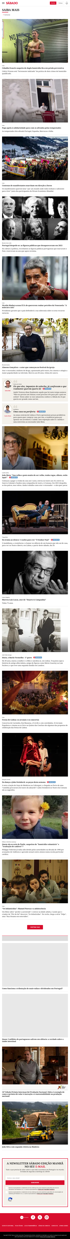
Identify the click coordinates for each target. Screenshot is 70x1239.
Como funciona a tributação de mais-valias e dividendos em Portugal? (32, 988)
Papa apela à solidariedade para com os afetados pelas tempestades (31, 128)
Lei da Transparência (30, 1225)
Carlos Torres (7, 416)
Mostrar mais (35, 927)
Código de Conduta (44, 1225)
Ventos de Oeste (17, 384)
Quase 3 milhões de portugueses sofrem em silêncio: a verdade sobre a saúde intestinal (33, 1040)
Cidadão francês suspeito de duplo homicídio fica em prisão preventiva (33, 68)
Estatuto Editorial (8, 1225)
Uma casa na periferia (24, 411)
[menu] (3, 3)
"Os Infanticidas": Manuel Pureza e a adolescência (24, 908)
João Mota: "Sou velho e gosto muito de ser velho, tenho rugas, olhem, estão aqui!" (34, 476)
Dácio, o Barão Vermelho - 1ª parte (17, 657)
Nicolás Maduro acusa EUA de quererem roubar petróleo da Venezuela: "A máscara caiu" (34, 306)
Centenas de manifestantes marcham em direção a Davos (27, 185)
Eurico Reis (7, 390)
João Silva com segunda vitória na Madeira (20, 1147)
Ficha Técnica (19, 1225)
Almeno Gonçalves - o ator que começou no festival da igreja (28, 367)
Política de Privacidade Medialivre (46, 1189)
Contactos (54, 1225)
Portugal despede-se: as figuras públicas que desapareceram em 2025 (32, 245)
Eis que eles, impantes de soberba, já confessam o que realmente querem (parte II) (39, 387)
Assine (53, 3)
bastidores (16, 409)
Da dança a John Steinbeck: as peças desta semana (24, 782)
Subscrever (35, 1182)
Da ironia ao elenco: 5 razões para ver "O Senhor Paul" (25, 540)
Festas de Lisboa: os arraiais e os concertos (20, 720)
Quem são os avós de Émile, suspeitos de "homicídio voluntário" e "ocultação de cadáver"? (30, 845)
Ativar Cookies (63, 1225)
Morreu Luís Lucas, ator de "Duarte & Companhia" (24, 600)
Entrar (61, 3)
